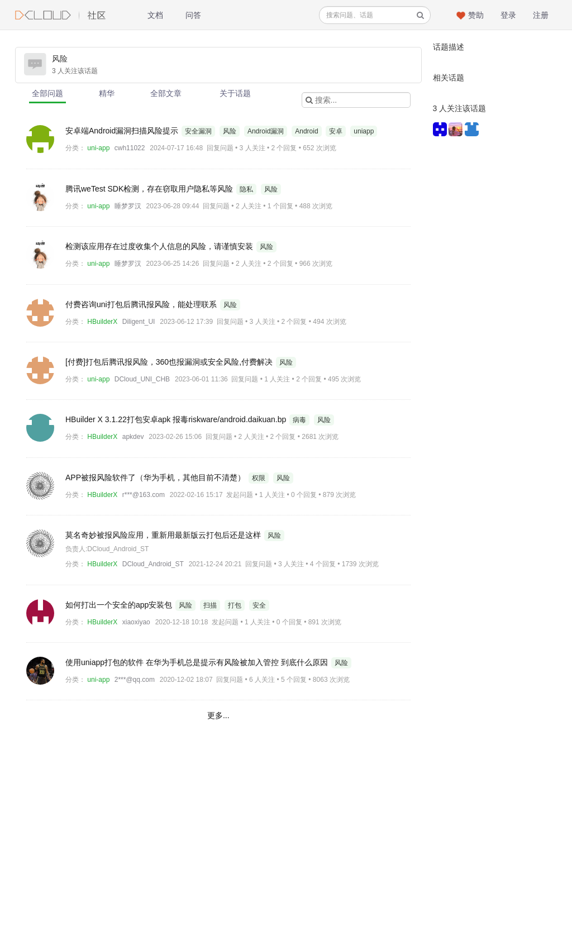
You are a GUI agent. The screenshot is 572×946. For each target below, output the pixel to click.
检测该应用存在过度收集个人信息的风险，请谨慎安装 (160, 246)
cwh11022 (130, 148)
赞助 (476, 15)
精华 (107, 93)
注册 (541, 15)
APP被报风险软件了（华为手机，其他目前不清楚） (156, 477)
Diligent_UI (138, 322)
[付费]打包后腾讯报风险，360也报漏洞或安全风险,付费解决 (170, 361)
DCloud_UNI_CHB (142, 379)
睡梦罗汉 (128, 206)
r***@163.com (143, 495)
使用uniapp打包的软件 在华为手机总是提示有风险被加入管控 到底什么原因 (197, 662)
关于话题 (235, 93)
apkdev (133, 437)
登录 (508, 15)
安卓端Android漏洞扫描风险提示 (122, 130)
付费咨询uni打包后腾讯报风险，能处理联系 (142, 304)
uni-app (98, 148)
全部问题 (47, 93)
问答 (193, 15)
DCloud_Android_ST (153, 564)
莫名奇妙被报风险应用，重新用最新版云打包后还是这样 (164, 535)
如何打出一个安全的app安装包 (119, 604)
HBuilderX (102, 322)
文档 (155, 15)
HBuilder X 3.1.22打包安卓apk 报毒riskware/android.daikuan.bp (176, 419)
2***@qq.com (135, 680)
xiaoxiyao (136, 622)
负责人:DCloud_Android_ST (107, 549)
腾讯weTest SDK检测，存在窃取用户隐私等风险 (150, 188)
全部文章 (166, 93)
